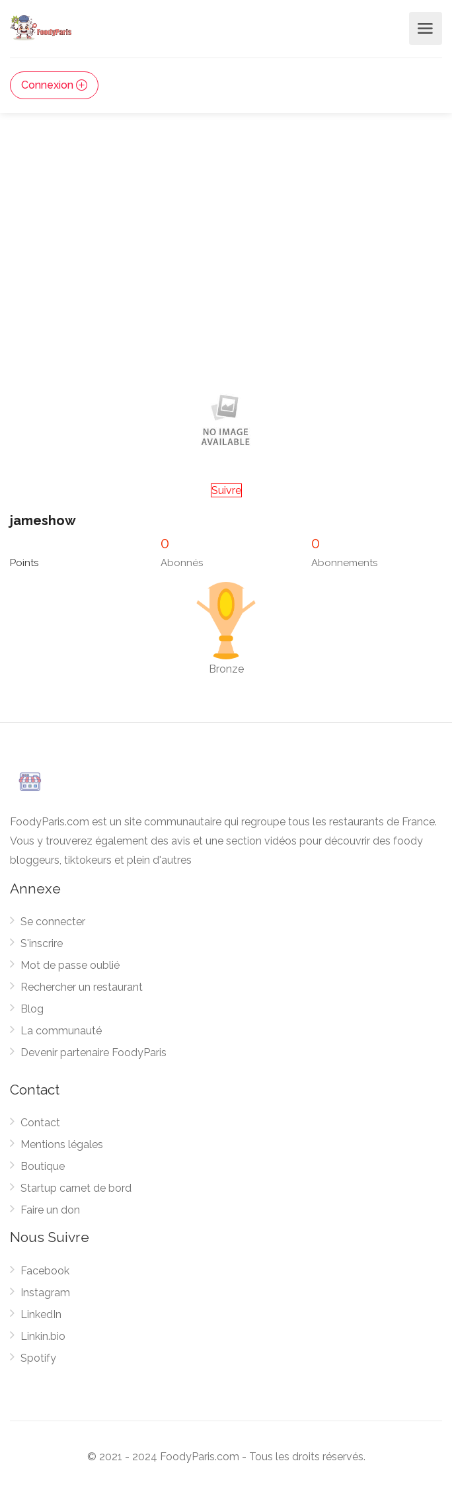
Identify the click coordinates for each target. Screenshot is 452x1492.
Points (24, 563)
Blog (32, 1009)
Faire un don (50, 1210)
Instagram (45, 1292)
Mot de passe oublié (70, 965)
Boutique (42, 1166)
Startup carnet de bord (76, 1188)
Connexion (54, 85)
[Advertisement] (226, 278)
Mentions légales (61, 1144)
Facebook (44, 1270)
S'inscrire (41, 943)
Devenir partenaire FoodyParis (93, 1052)
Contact (40, 1122)
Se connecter (52, 921)
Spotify (38, 1358)
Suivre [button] (226, 490)
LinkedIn (40, 1314)
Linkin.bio (42, 1336)
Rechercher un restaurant (81, 987)
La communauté (61, 1030)
